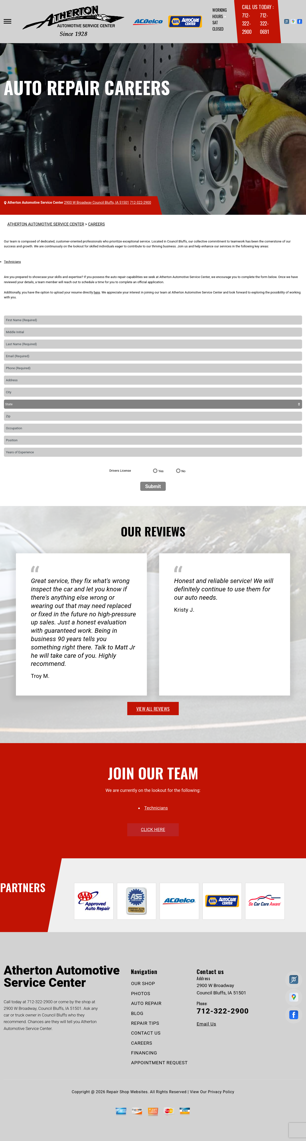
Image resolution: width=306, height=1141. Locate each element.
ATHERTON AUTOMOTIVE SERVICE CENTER (45, 224)
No (183, 471)
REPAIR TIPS (145, 1023)
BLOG (137, 1013)
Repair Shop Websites (127, 1092)
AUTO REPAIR (146, 1003)
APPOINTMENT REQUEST (159, 1062)
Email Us (206, 1024)
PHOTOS (140, 993)
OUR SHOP (143, 983)
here (97, 292)
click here (153, 829)
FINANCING (144, 1053)
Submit (153, 486)
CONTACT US (146, 1033)
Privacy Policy (221, 1092)
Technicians (12, 262)
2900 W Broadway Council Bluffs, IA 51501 (96, 202)
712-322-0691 (264, 23)
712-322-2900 (247, 23)
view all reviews (153, 708)
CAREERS (96, 224)
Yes (161, 471)
